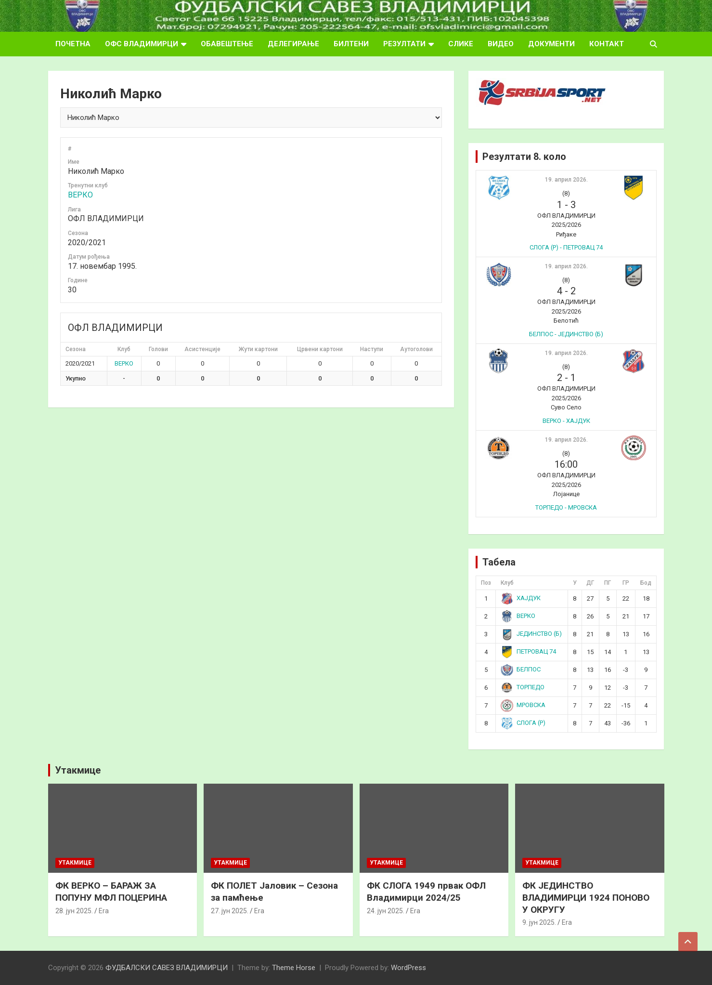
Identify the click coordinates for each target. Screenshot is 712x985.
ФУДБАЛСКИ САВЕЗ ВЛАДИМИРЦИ (166, 967)
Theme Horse (293, 967)
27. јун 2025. (229, 911)
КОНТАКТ (606, 43)
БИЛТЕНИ (351, 43)
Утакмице (78, 770)
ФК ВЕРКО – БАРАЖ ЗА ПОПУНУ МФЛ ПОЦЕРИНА (111, 891)
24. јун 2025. (385, 911)
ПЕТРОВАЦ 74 (528, 651)
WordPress (408, 967)
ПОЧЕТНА (73, 43)
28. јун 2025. (74, 911)
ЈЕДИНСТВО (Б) (531, 633)
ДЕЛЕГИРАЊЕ (293, 43)
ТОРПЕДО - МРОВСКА (566, 507)
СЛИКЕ (460, 43)
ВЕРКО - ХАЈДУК (566, 420)
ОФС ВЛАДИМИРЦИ (141, 43)
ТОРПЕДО (522, 687)
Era (104, 911)
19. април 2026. (566, 179)
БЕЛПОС (521, 669)
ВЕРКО (80, 194)
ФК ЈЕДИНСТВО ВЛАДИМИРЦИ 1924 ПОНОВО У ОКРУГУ (585, 897)
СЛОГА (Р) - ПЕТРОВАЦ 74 (566, 247)
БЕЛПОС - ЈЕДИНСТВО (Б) (566, 334)
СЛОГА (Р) (523, 722)
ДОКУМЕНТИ (551, 43)
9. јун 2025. (539, 922)
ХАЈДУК (521, 598)
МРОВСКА (523, 705)
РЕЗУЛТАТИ (404, 43)
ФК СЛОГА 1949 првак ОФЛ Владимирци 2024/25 (426, 891)
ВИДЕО (501, 43)
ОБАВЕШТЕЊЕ (227, 43)
